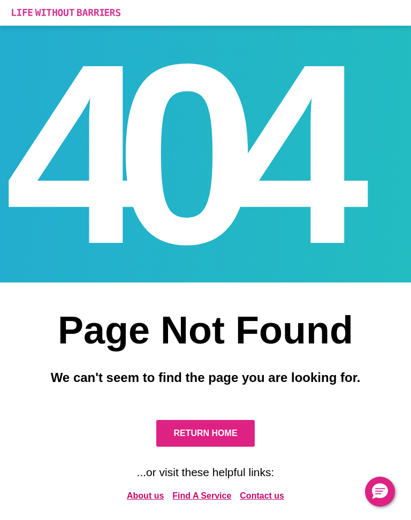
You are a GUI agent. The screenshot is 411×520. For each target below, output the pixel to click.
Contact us (262, 495)
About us (145, 495)
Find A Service (201, 495)
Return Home (205, 433)
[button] (380, 492)
